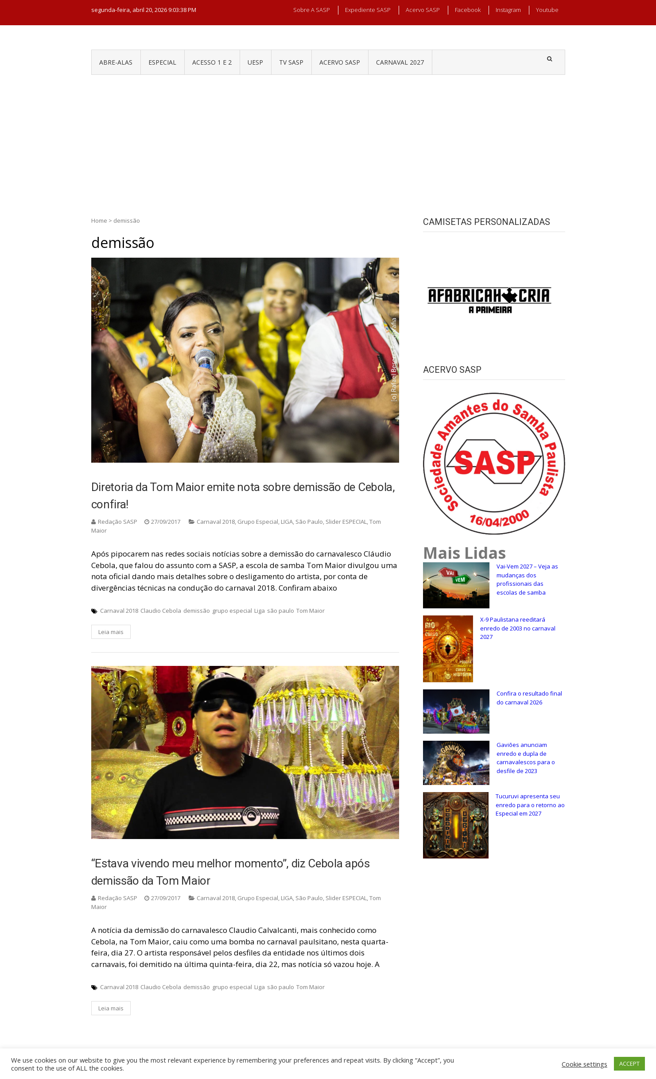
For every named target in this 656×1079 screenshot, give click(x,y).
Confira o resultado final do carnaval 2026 (529, 697)
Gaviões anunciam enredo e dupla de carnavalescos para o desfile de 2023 (526, 758)
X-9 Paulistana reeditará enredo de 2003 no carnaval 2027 (517, 628)
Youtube (547, 10)
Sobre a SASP (311, 10)
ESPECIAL (162, 62)
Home (99, 220)
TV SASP (291, 62)
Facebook (468, 10)
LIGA (287, 522)
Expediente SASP (368, 10)
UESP (255, 62)
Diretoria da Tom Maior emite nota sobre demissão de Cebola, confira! (243, 495)
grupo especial (232, 610)
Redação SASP (117, 522)
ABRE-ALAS (115, 62)
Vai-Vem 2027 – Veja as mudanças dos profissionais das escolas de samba (527, 579)
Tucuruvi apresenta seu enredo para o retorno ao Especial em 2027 (530, 804)
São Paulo (309, 522)
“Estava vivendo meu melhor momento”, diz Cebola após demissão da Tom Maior (230, 872)
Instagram (508, 10)
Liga (259, 610)
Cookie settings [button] (584, 1064)
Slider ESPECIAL (346, 522)
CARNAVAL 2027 (400, 62)
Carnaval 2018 (216, 522)
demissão (196, 610)
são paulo (280, 610)
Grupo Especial (257, 522)
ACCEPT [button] (629, 1063)
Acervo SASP (423, 10)
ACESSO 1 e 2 (212, 62)
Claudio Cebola (160, 610)
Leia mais (111, 632)
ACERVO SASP (339, 62)
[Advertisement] (328, 141)
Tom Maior (310, 610)
